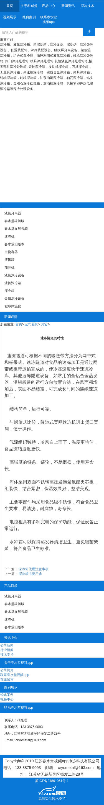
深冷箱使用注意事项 (34, 569)
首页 (9, 6)
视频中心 (7, 699)
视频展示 (9, 17)
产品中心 (48, 6)
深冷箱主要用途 (30, 574)
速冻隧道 (16, 355)
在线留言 (7, 679)
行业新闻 (7, 650)
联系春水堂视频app (48, 19)
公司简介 (7, 670)
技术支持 (7, 655)
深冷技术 (87, 6)
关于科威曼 (29, 6)
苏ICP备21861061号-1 (52, 781)
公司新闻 (31, 324)
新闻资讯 (68, 6)
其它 (44, 324)
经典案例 (29, 17)
